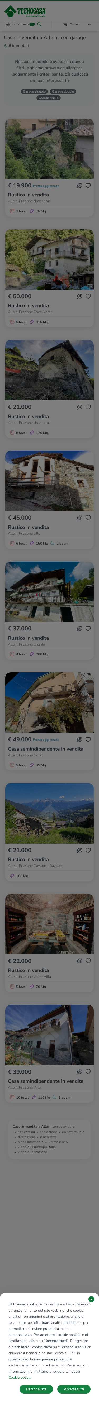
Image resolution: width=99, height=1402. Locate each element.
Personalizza (36, 1389)
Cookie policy (19, 1377)
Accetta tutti (74, 1389)
